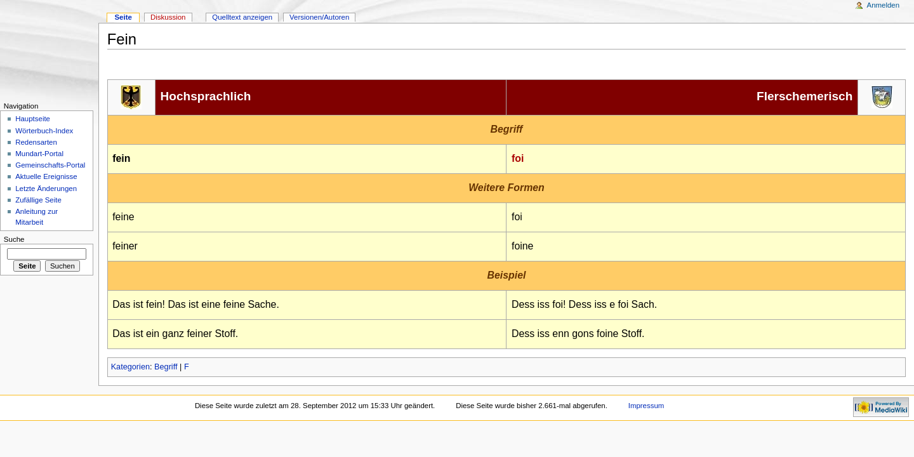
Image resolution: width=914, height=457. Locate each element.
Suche (14, 239)
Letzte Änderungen (46, 188)
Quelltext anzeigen (242, 17)
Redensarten (36, 142)
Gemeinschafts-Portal (50, 165)
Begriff (165, 366)
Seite (122, 17)
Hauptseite (32, 119)
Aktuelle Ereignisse (46, 176)
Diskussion (167, 17)
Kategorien (130, 366)
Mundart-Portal (39, 153)
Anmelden (883, 5)
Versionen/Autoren (319, 17)
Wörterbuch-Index (44, 131)
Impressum (646, 405)
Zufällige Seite (38, 200)
